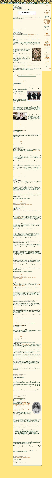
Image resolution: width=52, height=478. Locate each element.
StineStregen (47, 57)
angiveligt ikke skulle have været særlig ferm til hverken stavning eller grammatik (21, 404)
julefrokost (25, 81)
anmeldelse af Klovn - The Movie (33, 39)
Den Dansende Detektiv (19, 457)
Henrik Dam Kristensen (27, 277)
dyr (16, 144)
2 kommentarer (19, 8)
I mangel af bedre (46, 64)
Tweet (47, 5)
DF (16, 277)
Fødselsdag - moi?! (17, 32)
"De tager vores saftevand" (18, 147)
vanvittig (24, 176)
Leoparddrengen (28, 457)
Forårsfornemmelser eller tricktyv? (47, 59)
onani (16, 339)
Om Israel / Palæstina (46, 22)
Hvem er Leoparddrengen (46, 20)
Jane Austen (31, 277)
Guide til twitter (46, 19)
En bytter (15, 280)
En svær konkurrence (17, 7)
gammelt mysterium (20, 75)
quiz (17, 144)
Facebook (20, 28)
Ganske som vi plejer (17, 83)
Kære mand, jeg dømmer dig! (47, 55)
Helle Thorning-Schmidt (20, 277)
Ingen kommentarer (20, 33)
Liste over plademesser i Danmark (47, 51)
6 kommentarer (19, 148)
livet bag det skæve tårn (47, 33)
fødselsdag (22, 81)
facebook (17, 375)
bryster (17, 176)
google (19, 375)
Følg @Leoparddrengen (46, 10)
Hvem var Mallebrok (47, 21)
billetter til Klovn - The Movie (33, 36)
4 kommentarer (19, 343)
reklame (19, 29)
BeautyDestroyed (47, 44)
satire (21, 29)
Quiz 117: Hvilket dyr (17, 131)
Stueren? (15, 179)
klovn (27, 81)
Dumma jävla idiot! (17, 459)
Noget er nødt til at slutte (47, 62)
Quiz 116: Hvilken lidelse (18, 326)
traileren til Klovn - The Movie (33, 34)
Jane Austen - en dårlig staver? (19, 400)
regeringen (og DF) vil (21, 217)
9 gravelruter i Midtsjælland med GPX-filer (47, 35)
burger (17, 81)
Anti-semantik (47, 23)
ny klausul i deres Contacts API (26, 344)
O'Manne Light (47, 61)
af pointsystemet (29, 151)
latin (21, 396)
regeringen (31, 204)
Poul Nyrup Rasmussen (26, 204)
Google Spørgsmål (18, 396)
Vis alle (50, 68)
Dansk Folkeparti (20, 176)
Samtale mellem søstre (47, 65)
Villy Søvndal (20, 278)
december (19, 81)
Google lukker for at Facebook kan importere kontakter (24, 342)
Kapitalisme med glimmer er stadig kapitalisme (47, 30)
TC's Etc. (47, 38)
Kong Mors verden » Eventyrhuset (47, 41)
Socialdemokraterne (15, 278)
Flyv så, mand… (47, 42)
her (17, 138)
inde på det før (20, 283)
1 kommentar (19, 133)
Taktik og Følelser (16, 208)
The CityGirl (47, 29)
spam (21, 375)
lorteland (22, 204)
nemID (17, 29)
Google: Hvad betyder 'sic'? (18, 377)
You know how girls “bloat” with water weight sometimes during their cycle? (47, 47)
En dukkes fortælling (47, 53)
